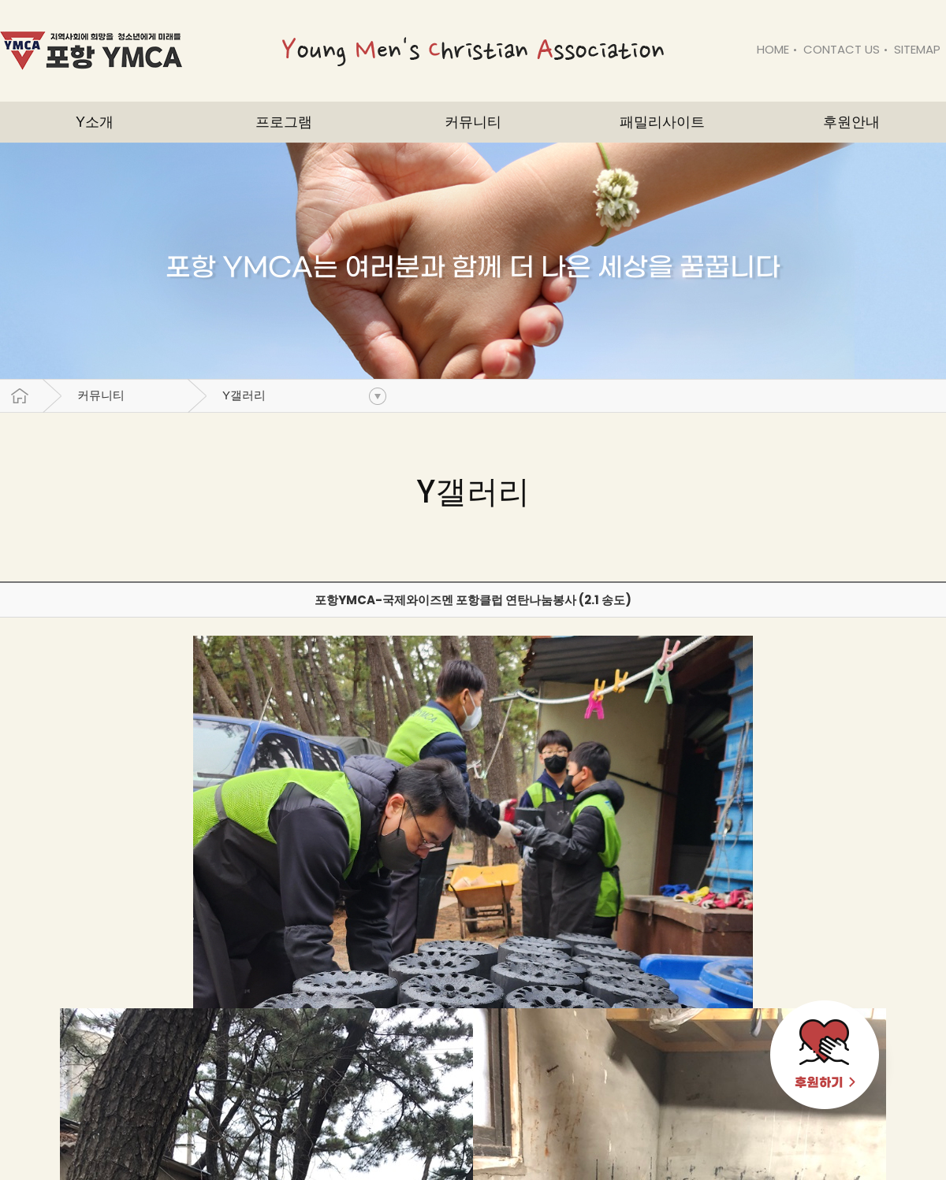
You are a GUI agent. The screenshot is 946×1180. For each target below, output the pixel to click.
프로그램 (283, 122)
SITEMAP (917, 49)
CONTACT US (841, 49)
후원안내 (851, 122)
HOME (773, 49)
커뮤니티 (101, 395)
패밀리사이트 (662, 122)
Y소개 (95, 122)
